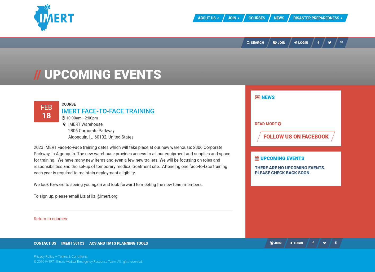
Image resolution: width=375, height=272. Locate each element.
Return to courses (50, 218)
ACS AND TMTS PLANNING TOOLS (118, 243)
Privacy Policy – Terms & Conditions (61, 256)
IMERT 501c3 (72, 243)
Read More (268, 124)
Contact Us (45, 243)
